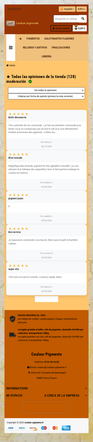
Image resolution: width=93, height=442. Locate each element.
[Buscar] (70, 19)
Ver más (46, 299)
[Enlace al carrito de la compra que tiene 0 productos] (80, 28)
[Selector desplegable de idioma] (67, 9)
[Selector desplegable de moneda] (81, 9)
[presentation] (46, 407)
